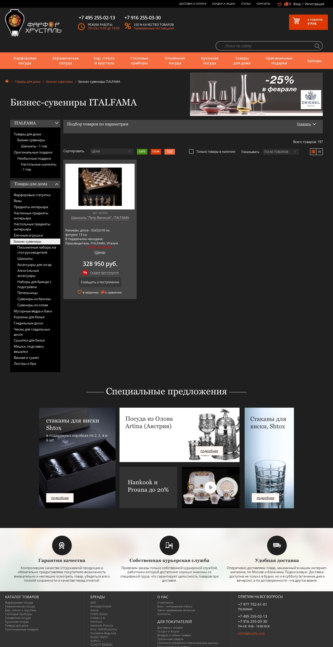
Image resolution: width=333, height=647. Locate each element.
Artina (94, 596)
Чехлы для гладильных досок (32, 318)
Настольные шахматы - (38, 153)
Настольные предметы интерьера (32, 213)
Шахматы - (34, 132)
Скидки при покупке (99, 259)
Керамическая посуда (66, 47)
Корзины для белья (29, 303)
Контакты (263, 3)
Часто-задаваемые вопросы (176, 596)
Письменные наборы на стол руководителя (36, 236)
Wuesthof (96, 642)
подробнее (60, 483)
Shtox (94, 635)
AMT (93, 589)
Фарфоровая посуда (25, 47)
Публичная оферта (170, 625)
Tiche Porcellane (101, 638)
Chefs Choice (99, 600)
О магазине (165, 589)
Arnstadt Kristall (100, 592)
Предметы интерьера (31, 193)
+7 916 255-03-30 (252, 607)
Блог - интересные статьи (174, 592)
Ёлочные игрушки (28, 221)
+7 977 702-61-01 (252, 590)
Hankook (96, 608)
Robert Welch (99, 623)
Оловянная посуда (175, 47)
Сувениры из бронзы (34, 285)
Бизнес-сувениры (59, 68)
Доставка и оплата (193, 3)
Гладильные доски (28, 309)
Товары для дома (242, 47)
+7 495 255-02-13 (252, 602)
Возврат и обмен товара (174, 621)
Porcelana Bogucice (103, 619)
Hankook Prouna (101, 612)
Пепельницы (27, 279)
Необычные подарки (34, 144)
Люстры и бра (25, 349)
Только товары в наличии (212, 138)
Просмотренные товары (174, 632)
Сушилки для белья (29, 326)
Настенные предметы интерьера (31, 202)
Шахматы (25, 244)
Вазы (18, 187)
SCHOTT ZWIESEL (101, 631)
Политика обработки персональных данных (187, 629)
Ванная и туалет (26, 343)
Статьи (246, 3)
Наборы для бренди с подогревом (34, 270)
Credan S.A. (97, 604)
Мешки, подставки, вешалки (29, 335)
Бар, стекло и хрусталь (104, 47)
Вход (297, 4)
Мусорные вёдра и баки (33, 297)
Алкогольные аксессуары (28, 259)
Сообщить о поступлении (94, 268)
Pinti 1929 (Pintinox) (103, 615)
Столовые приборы (139, 47)
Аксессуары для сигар (34, 250)
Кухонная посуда (209, 47)
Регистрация (314, 4)
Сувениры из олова (32, 291)
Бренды (314, 46)
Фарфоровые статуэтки (32, 181)
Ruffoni (95, 627)
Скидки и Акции (223, 3)
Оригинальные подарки (279, 47)
